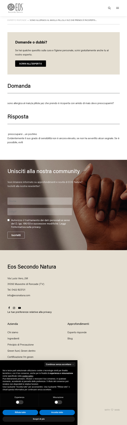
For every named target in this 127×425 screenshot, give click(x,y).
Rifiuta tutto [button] (20, 412)
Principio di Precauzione (20, 344)
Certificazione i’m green (20, 356)
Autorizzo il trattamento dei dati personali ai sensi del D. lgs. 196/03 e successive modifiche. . (40, 223)
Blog (70, 338)
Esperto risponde (77, 332)
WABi (117, 409)
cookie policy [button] (27, 376)
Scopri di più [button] (39, 419)
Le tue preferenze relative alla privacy (29, 311)
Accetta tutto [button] (57, 412)
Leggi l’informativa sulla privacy (38, 225)
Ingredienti (13, 338)
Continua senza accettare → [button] (60, 364)
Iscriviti (16, 235)
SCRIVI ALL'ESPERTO (30, 63)
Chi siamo (12, 332)
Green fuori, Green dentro (21, 350)
